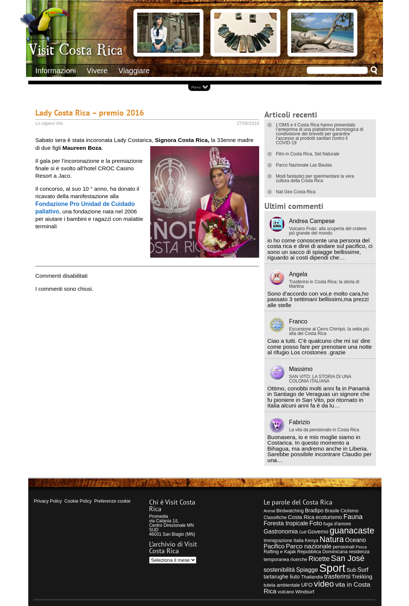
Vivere (97, 71)
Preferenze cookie (112, 501)
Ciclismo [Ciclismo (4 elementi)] (349, 510)
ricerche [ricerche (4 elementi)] (298, 559)
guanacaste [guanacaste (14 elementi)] (351, 530)
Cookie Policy (77, 501)
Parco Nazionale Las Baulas (304, 165)
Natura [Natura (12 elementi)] (331, 539)
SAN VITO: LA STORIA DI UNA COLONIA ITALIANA (320, 379)
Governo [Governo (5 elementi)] (317, 532)
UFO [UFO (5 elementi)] (307, 585)
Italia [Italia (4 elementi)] (298, 540)
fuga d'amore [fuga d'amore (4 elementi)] (337, 523)
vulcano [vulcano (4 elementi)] (286, 591)
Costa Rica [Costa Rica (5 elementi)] (301, 517)
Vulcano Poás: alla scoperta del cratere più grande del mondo (327, 231)
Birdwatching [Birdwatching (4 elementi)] (289, 510)
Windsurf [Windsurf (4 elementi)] (304, 591)
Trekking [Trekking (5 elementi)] (362, 577)
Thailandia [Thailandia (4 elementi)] (312, 577)
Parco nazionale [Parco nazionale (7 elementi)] (309, 546)
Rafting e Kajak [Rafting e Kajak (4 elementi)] (280, 551)
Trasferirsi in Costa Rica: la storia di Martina (324, 284)
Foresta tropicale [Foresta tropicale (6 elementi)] (286, 523)
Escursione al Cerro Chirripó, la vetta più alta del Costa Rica (329, 331)
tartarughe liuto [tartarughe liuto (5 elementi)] (282, 577)
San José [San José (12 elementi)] (348, 558)
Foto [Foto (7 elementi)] (315, 523)
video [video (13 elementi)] (324, 584)
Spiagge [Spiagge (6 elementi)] (307, 569)
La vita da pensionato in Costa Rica (324, 429)
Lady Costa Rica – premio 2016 (89, 112)
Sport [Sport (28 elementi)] (332, 568)
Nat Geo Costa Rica (296, 191)
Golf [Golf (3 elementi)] (302, 532)
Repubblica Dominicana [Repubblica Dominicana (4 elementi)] (322, 551)
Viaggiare (134, 71)
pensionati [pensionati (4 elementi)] (344, 546)
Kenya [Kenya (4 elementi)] (311, 540)
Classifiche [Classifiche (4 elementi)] (275, 517)
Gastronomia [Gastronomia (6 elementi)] (281, 531)
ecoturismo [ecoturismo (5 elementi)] (329, 517)
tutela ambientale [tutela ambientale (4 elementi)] (282, 585)
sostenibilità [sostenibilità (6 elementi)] (279, 569)
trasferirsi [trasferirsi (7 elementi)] (337, 576)
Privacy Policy (48, 501)
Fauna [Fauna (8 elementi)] (353, 516)
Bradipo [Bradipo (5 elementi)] (314, 510)
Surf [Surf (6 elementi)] (362, 569)
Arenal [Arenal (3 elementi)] (269, 511)
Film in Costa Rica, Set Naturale (307, 154)
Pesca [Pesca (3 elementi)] (361, 547)
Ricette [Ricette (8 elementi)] (319, 559)
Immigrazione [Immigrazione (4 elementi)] (278, 540)
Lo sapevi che (49, 123)
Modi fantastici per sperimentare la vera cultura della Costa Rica (315, 178)
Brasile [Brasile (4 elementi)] (332, 510)
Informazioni (55, 71)
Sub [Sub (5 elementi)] (351, 570)
